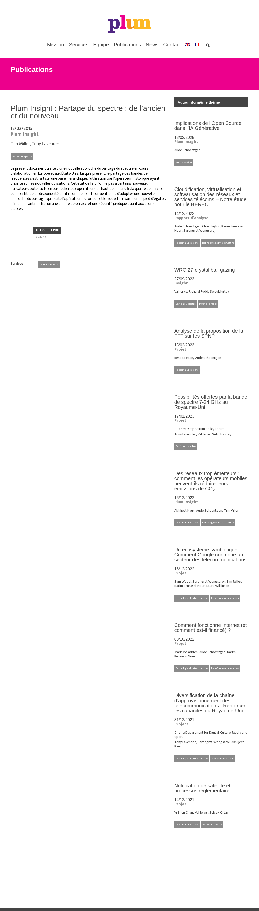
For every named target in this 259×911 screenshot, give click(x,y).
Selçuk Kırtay (219, 291)
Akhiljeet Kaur (184, 510)
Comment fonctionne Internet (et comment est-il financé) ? (210, 627)
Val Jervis (180, 291)
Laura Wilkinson (217, 586)
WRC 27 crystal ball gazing (204, 270)
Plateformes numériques (225, 598)
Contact (172, 44)
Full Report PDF (47, 230)
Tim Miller (20, 144)
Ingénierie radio (208, 304)
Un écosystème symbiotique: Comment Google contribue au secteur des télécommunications (210, 554)
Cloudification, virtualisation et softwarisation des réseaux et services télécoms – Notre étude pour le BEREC (210, 196)
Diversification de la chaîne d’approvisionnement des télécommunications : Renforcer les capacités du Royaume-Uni (209, 703)
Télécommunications (187, 243)
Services (79, 44)
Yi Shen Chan (183, 812)
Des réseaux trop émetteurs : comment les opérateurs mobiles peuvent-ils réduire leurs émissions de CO (210, 481)
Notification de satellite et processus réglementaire (202, 788)
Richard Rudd (198, 291)
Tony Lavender (45, 144)
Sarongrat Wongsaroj (199, 230)
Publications (127, 44)
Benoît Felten (183, 358)
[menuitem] (187, 44)
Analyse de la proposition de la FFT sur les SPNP (208, 333)
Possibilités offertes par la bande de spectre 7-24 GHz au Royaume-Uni (210, 402)
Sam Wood (182, 581)
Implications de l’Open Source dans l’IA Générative (208, 125)
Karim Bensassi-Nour (189, 586)
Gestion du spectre (22, 157)
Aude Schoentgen (187, 150)
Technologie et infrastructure (218, 243)
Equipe (101, 44)
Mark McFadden (186, 652)
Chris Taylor (211, 226)
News (152, 44)
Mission (55, 44)
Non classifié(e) (184, 162)
